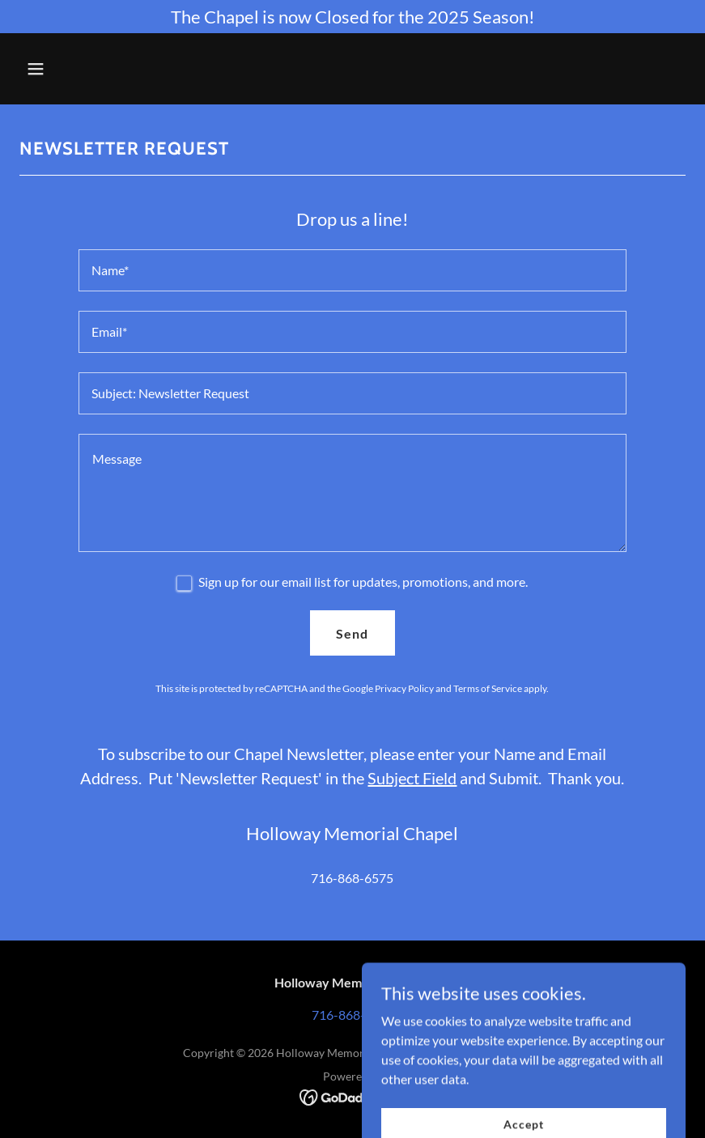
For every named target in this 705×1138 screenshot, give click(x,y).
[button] (95, 69)
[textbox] (353, 270)
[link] (352, 1095)
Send (352, 633)
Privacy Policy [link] (404, 688)
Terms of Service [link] (487, 688)
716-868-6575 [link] (352, 877)
